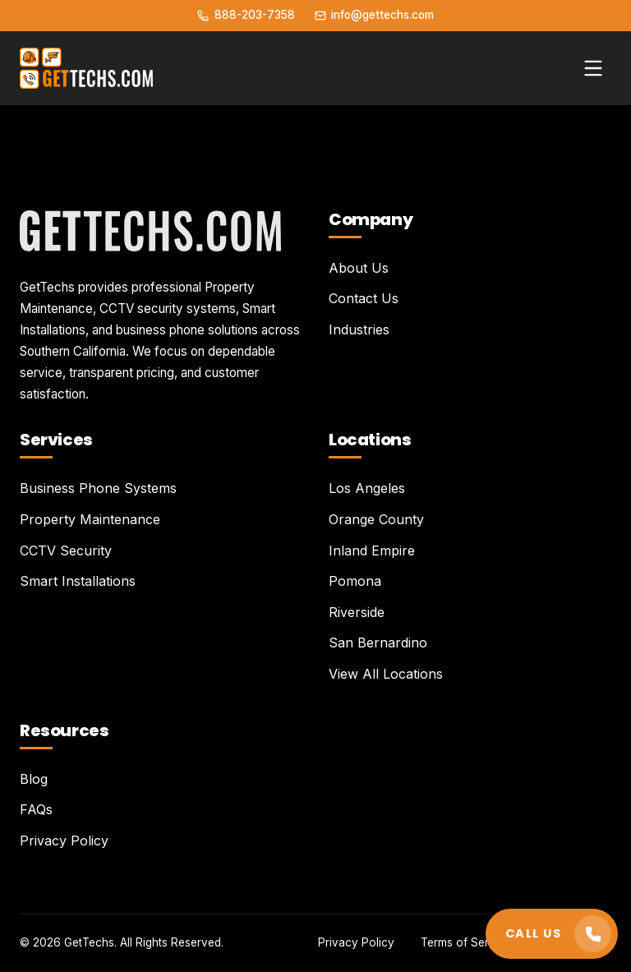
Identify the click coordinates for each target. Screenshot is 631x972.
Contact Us (363, 298)
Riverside (357, 612)
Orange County (376, 519)
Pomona (355, 581)
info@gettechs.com (374, 14)
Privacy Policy (64, 840)
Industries (359, 329)
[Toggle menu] (593, 68)
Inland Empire (372, 550)
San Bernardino (378, 642)
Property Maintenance (90, 519)
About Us (359, 268)
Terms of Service (466, 942)
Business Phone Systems (98, 488)
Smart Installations (78, 581)
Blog (34, 779)
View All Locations (386, 674)
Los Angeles (367, 488)
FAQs (36, 809)
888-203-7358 (245, 14)
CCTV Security (66, 550)
